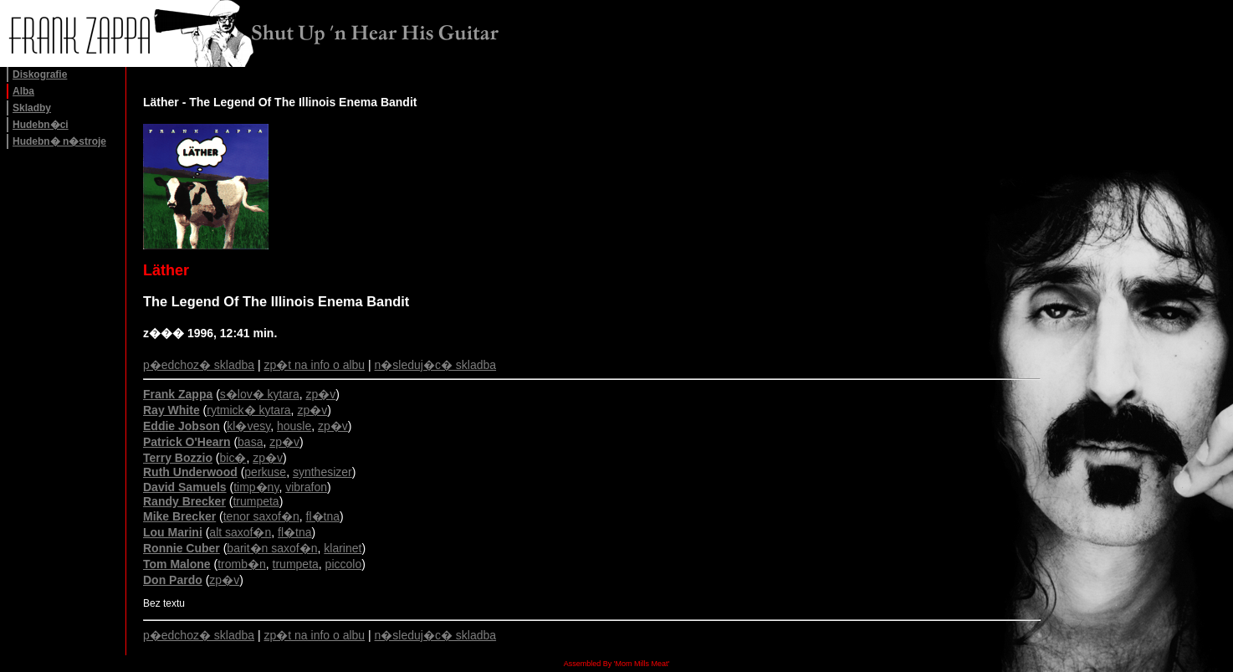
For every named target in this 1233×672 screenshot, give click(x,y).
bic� (233, 457)
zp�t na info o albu (315, 365)
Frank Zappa (177, 394)
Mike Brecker (179, 516)
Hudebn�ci (41, 125)
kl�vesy (248, 426)
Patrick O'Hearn (187, 442)
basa (250, 442)
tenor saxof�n (261, 516)
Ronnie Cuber (181, 548)
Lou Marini (172, 532)
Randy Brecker (184, 501)
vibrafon (306, 487)
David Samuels (185, 487)
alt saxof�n (240, 532)
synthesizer (322, 472)
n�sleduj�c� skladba (436, 365)
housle (294, 426)
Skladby (32, 108)
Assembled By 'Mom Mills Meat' (616, 663)
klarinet (342, 548)
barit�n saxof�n (272, 548)
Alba (23, 91)
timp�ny (256, 487)
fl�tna (323, 516)
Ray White (171, 410)
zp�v (321, 394)
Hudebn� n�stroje (59, 141)
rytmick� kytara (248, 410)
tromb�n (241, 564)
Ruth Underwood (190, 472)
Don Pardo (172, 580)
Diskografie (40, 74)
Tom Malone (177, 564)
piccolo (343, 564)
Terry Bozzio (177, 457)
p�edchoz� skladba (198, 365)
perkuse (265, 472)
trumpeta (256, 501)
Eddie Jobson (181, 426)
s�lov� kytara (259, 394)
